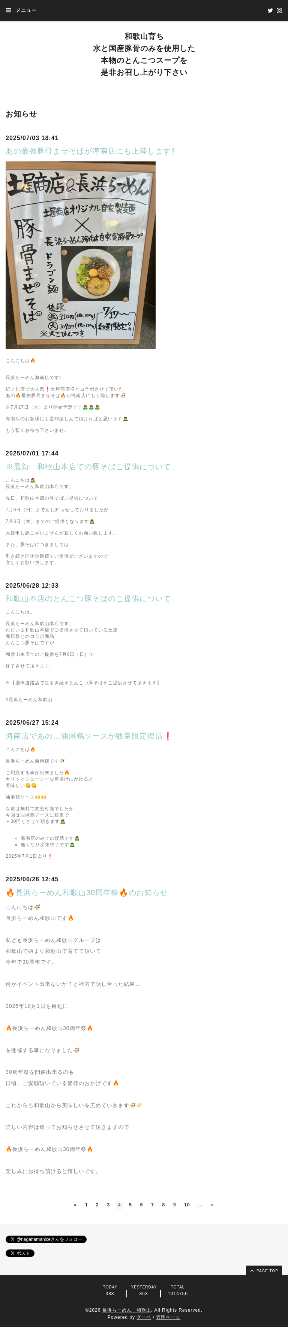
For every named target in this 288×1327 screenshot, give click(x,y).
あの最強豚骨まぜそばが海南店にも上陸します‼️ (90, 151)
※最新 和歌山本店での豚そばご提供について (88, 467)
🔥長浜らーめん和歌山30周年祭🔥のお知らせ (87, 892)
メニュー (21, 10)
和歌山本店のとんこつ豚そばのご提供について (88, 598)
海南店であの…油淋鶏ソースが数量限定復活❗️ (89, 736)
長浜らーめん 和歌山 (126, 1310)
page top (263, 1270)
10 (187, 1205)
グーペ (143, 1317)
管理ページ (168, 1317)
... (201, 1205)
